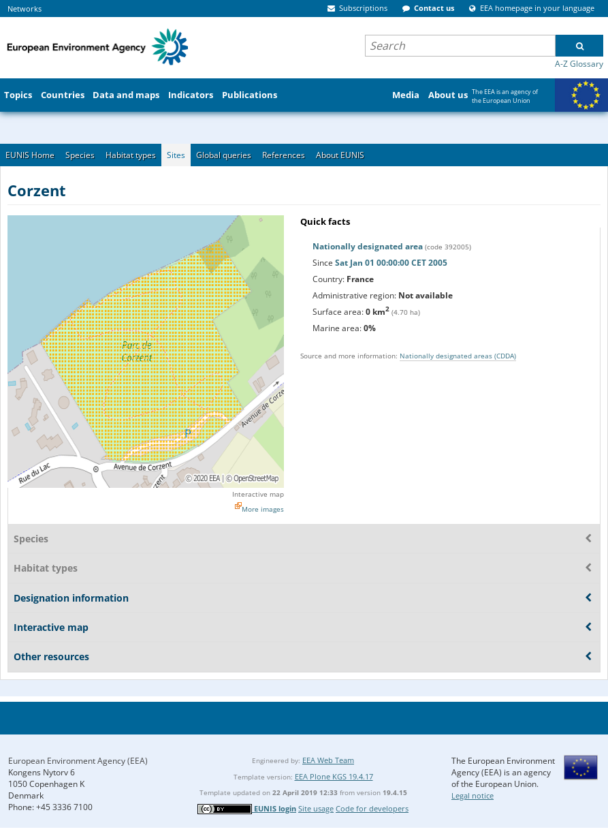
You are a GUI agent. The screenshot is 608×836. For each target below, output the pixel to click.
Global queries (223, 155)
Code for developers (372, 808)
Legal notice (472, 795)
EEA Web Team (328, 760)
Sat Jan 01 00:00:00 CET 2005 (391, 262)
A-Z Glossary (579, 63)
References (283, 155)
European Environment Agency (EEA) (78, 761)
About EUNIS (340, 155)
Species (80, 155)
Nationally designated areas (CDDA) (458, 355)
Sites (176, 155)
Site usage (316, 808)
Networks (24, 8)
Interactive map (258, 494)
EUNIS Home (29, 155)
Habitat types (131, 155)
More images (263, 509)
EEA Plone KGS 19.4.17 (334, 776)
